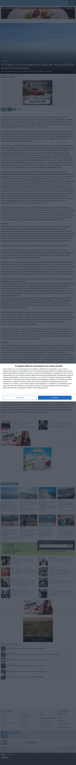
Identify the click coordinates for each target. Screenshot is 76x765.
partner (17, 369)
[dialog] (38, 382)
